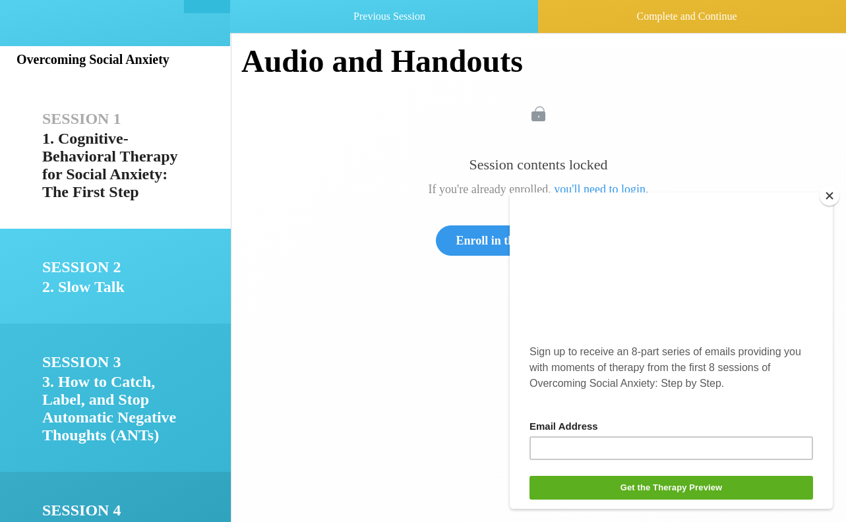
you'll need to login (600, 189)
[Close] (829, 196)
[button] (207, 6)
